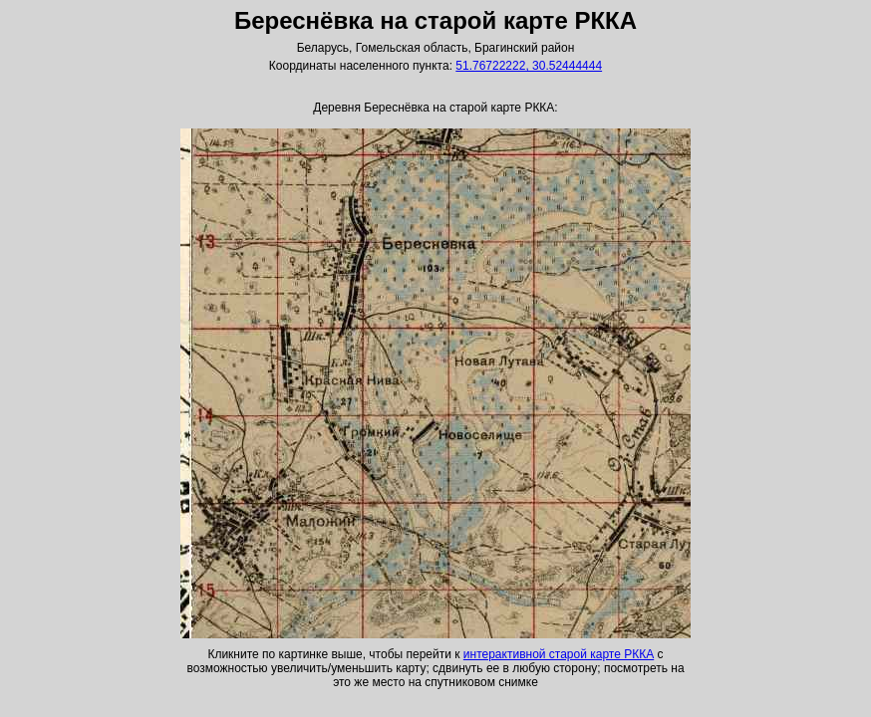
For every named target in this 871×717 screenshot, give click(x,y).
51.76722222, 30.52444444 (528, 66)
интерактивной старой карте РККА (558, 654)
